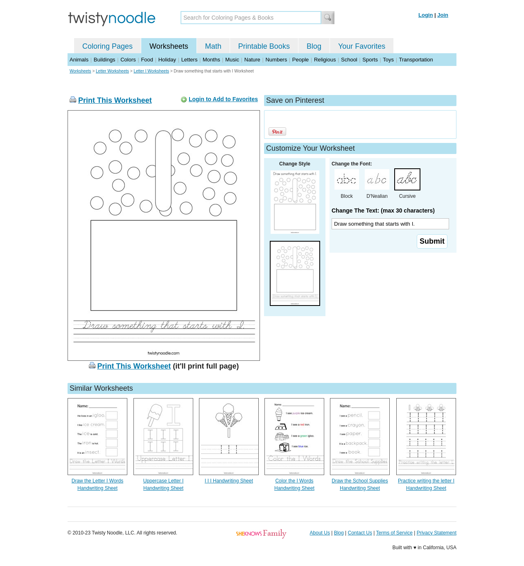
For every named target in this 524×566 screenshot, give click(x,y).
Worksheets (168, 46)
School (349, 60)
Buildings (104, 60)
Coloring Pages (107, 46)
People (300, 60)
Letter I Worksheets (151, 71)
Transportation (416, 60)
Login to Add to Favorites (223, 99)
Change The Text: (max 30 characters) (383, 210)
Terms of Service (394, 533)
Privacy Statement (436, 533)
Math (213, 46)
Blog (314, 46)
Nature (252, 60)
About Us (320, 533)
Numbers (276, 60)
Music (232, 60)
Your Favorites (361, 46)
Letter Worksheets (112, 71)
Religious (325, 60)
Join (442, 15)
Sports (370, 60)
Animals (79, 60)
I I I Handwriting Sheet (229, 481)
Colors (128, 60)
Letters (189, 60)
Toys (388, 60)
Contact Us (360, 533)
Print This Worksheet (115, 100)
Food (147, 60)
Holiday (167, 60)
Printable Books (264, 46)
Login (425, 15)
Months (211, 60)
